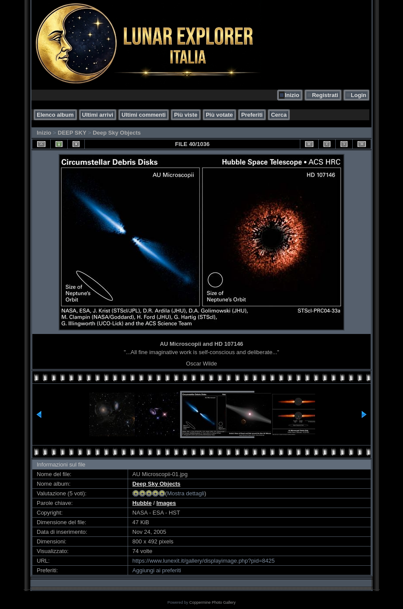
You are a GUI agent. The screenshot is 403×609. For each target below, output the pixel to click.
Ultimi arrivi (98, 114)
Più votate (219, 114)
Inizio (292, 95)
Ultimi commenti (144, 114)
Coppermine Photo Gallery (212, 602)
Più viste (185, 114)
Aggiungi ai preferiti (156, 570)
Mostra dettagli (185, 493)
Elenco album (55, 114)
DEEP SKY (72, 132)
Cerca (279, 114)
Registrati (325, 95)
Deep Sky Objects (117, 132)
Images (166, 503)
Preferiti (252, 114)
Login (358, 95)
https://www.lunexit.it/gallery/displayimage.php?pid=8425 (203, 560)
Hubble (142, 503)
